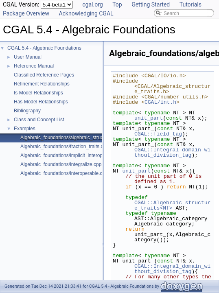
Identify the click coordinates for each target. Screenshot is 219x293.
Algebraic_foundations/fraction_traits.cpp (64, 146)
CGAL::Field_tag (158, 134)
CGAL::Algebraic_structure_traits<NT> (172, 205)
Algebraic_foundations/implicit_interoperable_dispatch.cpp (83, 155)
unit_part (148, 118)
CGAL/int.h (160, 102)
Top (117, 4)
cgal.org (92, 4)
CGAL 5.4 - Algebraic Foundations (44, 48)
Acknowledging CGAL (86, 13)
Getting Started (150, 4)
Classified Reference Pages (44, 75)
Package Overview (26, 13)
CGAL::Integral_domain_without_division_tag (172, 152)
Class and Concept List (39, 119)
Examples (24, 128)
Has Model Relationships (41, 102)
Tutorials (190, 4)
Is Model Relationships (38, 93)
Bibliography (27, 111)
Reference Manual (34, 66)
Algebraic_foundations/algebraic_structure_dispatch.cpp (81, 137)
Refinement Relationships (42, 84)
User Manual (28, 57)
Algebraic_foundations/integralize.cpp (60, 164)
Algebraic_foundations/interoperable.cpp (64, 173)
